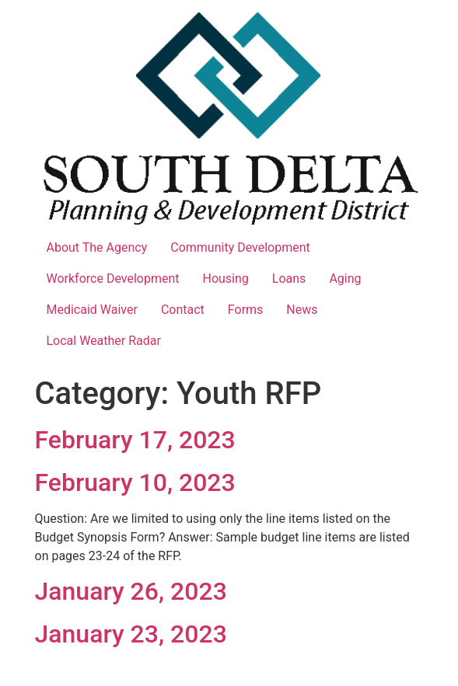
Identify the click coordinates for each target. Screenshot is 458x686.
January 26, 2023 (131, 591)
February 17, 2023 (135, 439)
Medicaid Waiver (92, 309)
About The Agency (97, 247)
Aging (345, 278)
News (301, 309)
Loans (289, 278)
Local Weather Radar (104, 340)
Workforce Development (113, 278)
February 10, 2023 (135, 482)
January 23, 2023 (131, 634)
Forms (246, 309)
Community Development (240, 247)
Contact (183, 309)
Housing (226, 278)
